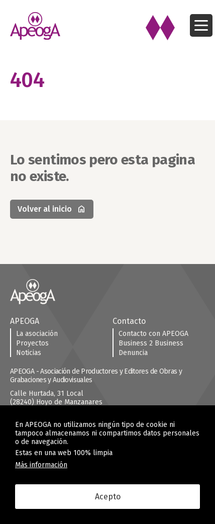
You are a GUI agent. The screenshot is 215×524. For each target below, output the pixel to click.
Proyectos (32, 343)
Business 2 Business (151, 343)
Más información (41, 465)
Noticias (28, 352)
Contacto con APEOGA (153, 333)
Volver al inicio (52, 209)
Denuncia (133, 352)
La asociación (37, 333)
